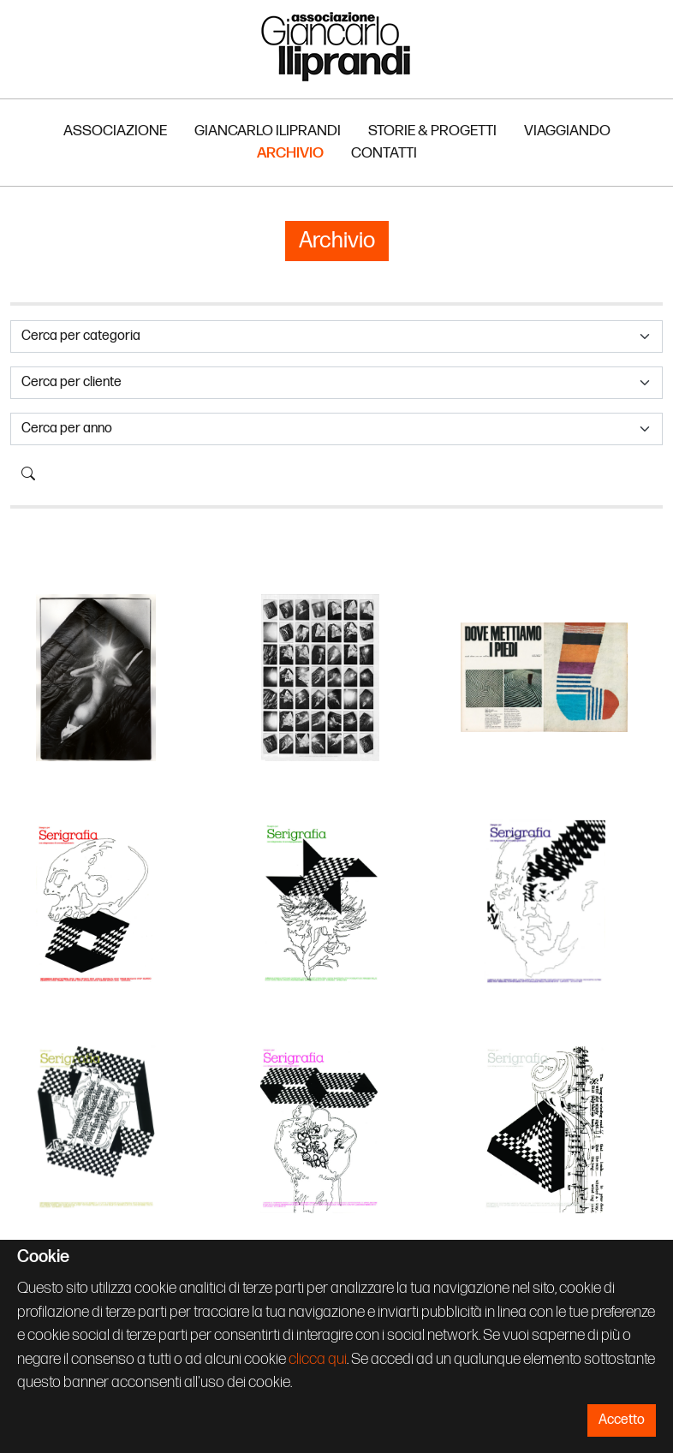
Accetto (622, 1420)
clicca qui (318, 1359)
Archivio (290, 153)
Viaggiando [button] (567, 131)
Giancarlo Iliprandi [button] (267, 131)
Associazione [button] (115, 131)
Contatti (384, 153)
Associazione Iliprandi (336, 46)
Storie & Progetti (432, 131)
